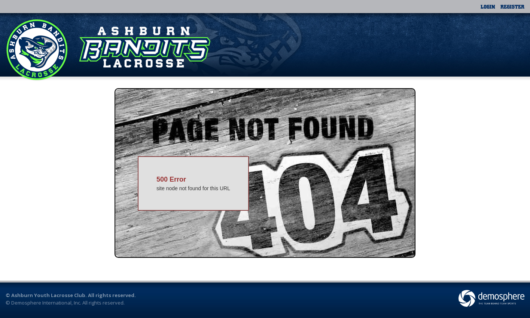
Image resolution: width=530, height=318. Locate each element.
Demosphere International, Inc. (46, 302)
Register (512, 6)
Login (488, 6)
